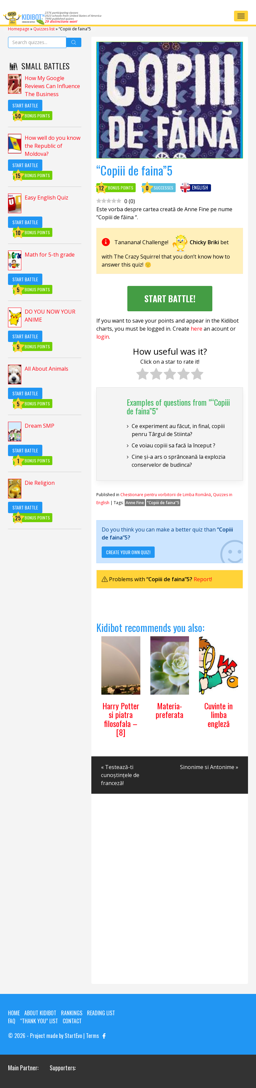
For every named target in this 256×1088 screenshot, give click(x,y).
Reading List (101, 1013)
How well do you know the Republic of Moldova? (52, 145)
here (196, 328)
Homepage (18, 29)
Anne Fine (135, 502)
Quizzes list (44, 29)
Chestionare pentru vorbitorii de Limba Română (165, 494)
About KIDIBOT (40, 1013)
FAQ (11, 1021)
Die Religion (40, 482)
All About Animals (46, 368)
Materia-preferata (169, 710)
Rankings (71, 1013)
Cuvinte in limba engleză (218, 714)
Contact (72, 1021)
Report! (203, 579)
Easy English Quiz (46, 197)
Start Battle (25, 105)
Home (14, 1013)
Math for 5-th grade (50, 254)
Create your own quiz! (128, 552)
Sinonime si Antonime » (209, 767)
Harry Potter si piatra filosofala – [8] (120, 719)
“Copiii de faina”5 (163, 502)
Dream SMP (39, 425)
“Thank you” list (39, 1021)
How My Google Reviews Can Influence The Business (52, 86)
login (102, 336)
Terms (92, 1036)
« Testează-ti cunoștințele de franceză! (120, 775)
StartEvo (73, 1036)
